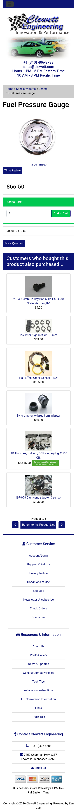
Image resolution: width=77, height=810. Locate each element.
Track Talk (38, 717)
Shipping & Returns (38, 564)
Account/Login (38, 555)
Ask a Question (14, 243)
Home (9, 89)
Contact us (38, 617)
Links (38, 708)
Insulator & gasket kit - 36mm (38, 335)
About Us (38, 646)
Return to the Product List (38, 524)
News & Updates (38, 664)
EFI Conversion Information (38, 699)
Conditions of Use (38, 582)
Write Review (12, 170)
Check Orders (38, 608)
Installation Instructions (39, 690)
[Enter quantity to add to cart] (29, 213)
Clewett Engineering (39, 803)
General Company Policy (38, 672)
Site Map (38, 591)
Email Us (38, 768)
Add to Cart (61, 213)
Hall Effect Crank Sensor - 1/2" (38, 378)
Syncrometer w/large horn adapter (38, 415)
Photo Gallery (38, 655)
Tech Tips (38, 681)
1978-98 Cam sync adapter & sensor (38, 497)
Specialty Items (26, 89)
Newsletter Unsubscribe (38, 599)
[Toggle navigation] (10, 4)
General (43, 89)
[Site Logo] (38, 24)
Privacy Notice (38, 573)
